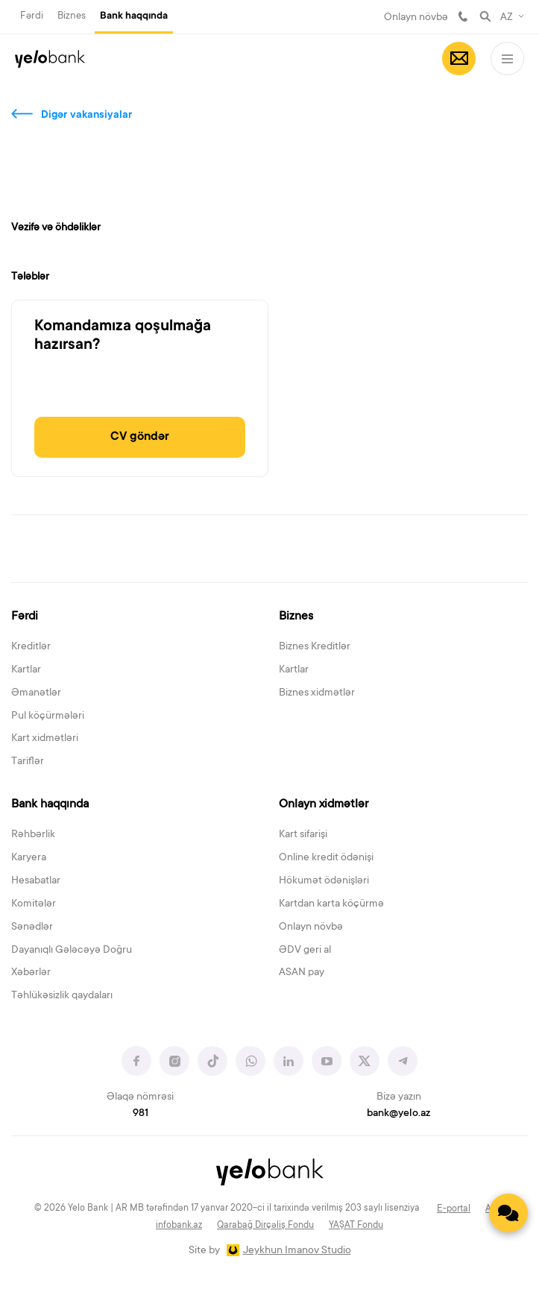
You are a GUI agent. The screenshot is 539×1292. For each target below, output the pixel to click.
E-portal (453, 1209)
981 (463, 16)
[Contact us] (508, 1213)
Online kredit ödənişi (326, 858)
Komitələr (33, 904)
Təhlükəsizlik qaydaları (62, 996)
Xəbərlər (31, 973)
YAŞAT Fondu (356, 1225)
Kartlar (26, 670)
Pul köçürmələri (47, 716)
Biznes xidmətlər (317, 693)
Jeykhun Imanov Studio (297, 1251)
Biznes (71, 16)
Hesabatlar (35, 881)
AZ (506, 18)
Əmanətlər (36, 693)
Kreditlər (31, 647)
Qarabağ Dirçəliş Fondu (265, 1225)
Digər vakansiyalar (86, 116)
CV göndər (139, 437)
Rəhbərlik (33, 835)
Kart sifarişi (303, 835)
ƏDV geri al (305, 951)
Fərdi (31, 16)
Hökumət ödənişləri (324, 881)
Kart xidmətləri (44, 739)
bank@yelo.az (398, 1114)
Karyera (28, 858)
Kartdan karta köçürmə (331, 904)
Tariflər (27, 762)
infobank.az (179, 1225)
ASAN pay (301, 973)
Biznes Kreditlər (314, 647)
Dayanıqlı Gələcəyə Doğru (71, 951)
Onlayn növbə (416, 18)
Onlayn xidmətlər (323, 804)
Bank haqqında (134, 16)
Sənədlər (32, 927)
